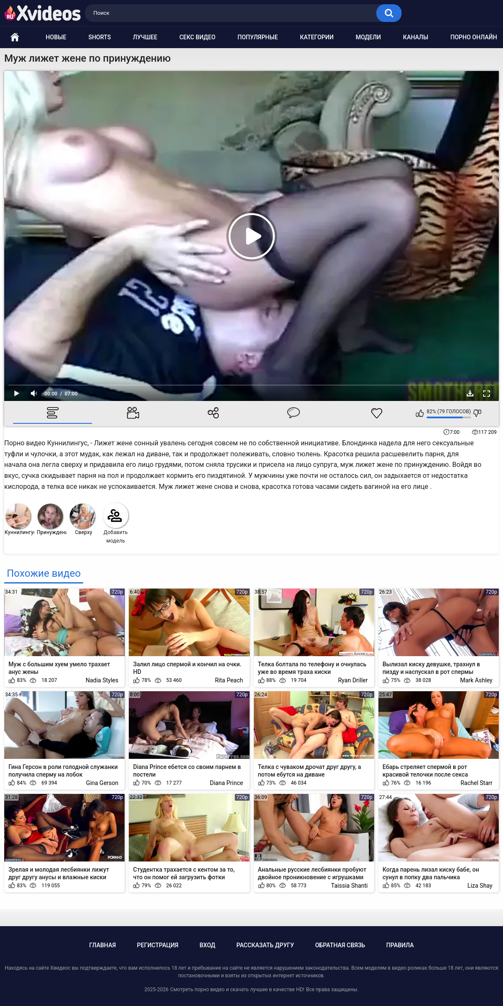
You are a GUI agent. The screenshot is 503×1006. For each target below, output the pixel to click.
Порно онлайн (474, 37)
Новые (56, 37)
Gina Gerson (102, 783)
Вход (207, 945)
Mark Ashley (476, 680)
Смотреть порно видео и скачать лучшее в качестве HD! (237, 989)
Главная (102, 945)
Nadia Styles (102, 680)
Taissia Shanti (349, 885)
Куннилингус (20, 519)
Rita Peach (229, 680)
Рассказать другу (265, 945)
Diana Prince (226, 783)
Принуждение (52, 519)
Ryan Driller (352, 680)
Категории (317, 37)
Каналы (415, 37)
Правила (400, 945)
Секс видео (197, 37)
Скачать (470, 393)
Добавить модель (115, 523)
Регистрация (157, 945)
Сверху (82, 519)
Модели (368, 37)
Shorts (99, 37)
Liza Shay (480, 885)
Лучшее (145, 37)
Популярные (257, 37)
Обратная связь (340, 945)
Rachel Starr (476, 783)
